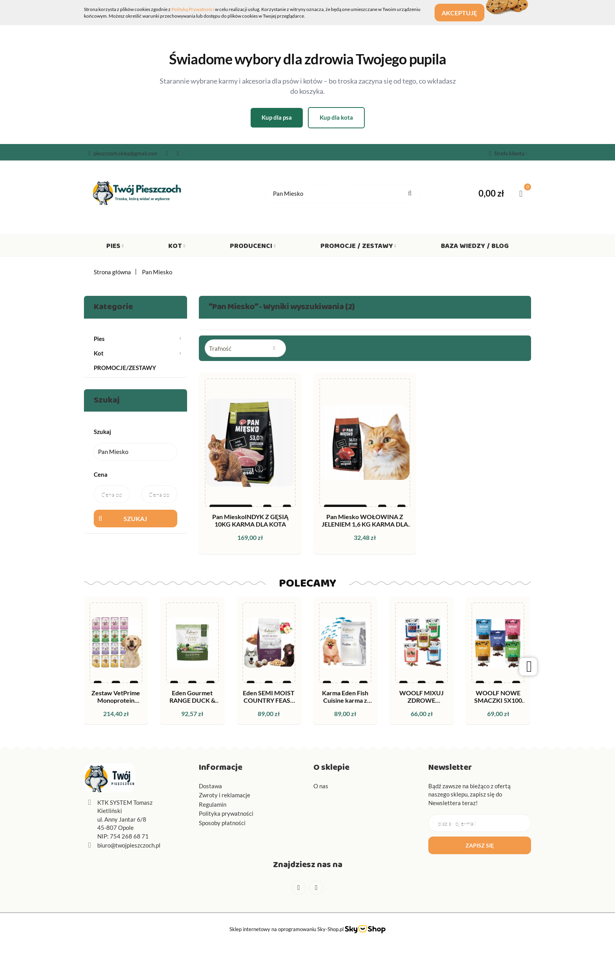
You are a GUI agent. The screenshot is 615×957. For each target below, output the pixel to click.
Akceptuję (464, 12)
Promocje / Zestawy (358, 247)
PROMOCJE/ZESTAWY (125, 367)
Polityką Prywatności (192, 9)
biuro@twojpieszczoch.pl (128, 845)
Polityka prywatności (226, 813)
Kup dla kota (336, 117)
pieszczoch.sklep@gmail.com (122, 153)
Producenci (252, 247)
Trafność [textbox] (220, 348)
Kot (176, 247)
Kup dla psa (277, 117)
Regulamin (212, 804)
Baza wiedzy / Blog (475, 247)
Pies (115, 247)
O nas (320, 785)
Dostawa (210, 785)
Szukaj (135, 518)
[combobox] (245, 348)
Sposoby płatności (222, 822)
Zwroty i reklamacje (224, 794)
